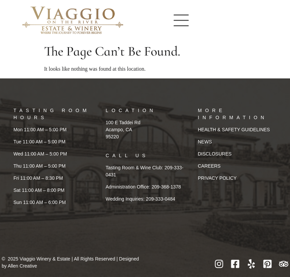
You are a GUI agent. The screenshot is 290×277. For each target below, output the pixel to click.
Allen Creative (22, 266)
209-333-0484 (160, 199)
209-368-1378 (166, 186)
